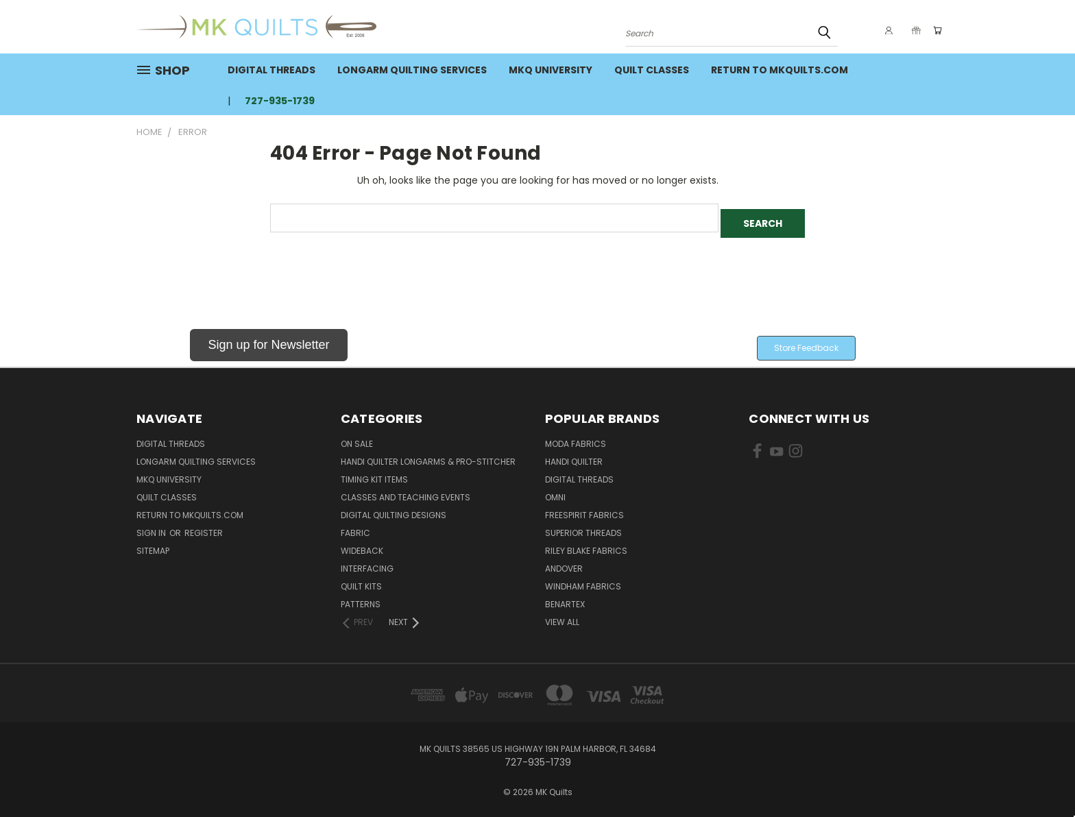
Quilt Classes (651, 70)
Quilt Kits (361, 581)
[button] (268, 342)
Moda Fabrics (575, 438)
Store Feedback (806, 342)
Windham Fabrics (583, 581)
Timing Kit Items (374, 474)
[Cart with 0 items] (935, 30)
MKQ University (550, 70)
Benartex (565, 599)
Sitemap (152, 545)
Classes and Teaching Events (405, 492)
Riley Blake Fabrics (586, 545)
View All (562, 616)
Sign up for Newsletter (268, 339)
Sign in (152, 527)
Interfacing (367, 563)
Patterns (361, 599)
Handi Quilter (574, 456)
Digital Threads (271, 70)
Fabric (355, 527)
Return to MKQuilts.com (779, 70)
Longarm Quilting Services (412, 70)
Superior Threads (583, 527)
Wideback (362, 545)
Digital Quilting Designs (393, 509)
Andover (564, 563)
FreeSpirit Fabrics (584, 509)
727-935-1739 (280, 101)
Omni (555, 492)
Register (203, 527)
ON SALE (357, 438)
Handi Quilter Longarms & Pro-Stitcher (428, 456)
